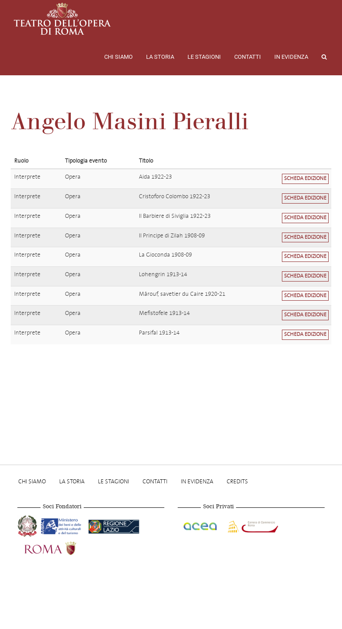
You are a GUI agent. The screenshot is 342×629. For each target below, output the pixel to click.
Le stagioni (204, 56)
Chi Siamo (118, 56)
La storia (160, 56)
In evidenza (291, 56)
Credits (237, 481)
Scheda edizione (305, 178)
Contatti (247, 56)
